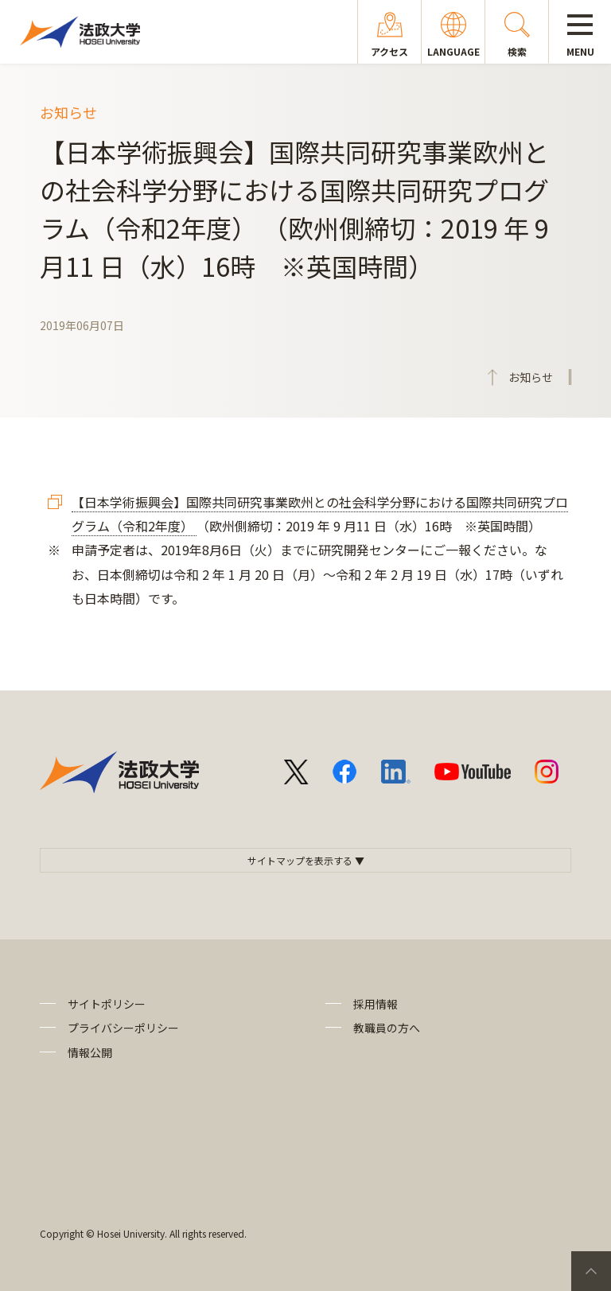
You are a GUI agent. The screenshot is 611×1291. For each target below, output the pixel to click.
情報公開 (90, 1052)
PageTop (591, 1271)
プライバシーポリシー (123, 1028)
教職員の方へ (386, 1028)
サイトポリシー (107, 1004)
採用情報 (375, 1004)
